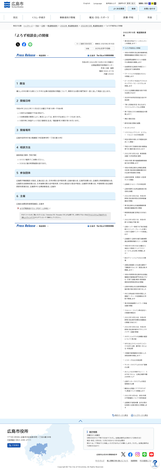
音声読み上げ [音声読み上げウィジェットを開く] (111, 3)
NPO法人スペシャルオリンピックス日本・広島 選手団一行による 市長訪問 (136, 346)
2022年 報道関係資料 (69, 26)
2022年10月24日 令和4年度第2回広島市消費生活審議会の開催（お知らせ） (135, 320)
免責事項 (134, 460)
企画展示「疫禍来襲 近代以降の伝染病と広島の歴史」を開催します (136, 405)
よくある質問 (118, 9)
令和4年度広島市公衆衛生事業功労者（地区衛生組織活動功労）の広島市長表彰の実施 (136, 170)
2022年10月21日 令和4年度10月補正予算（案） (135, 221)
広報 (43, 26)
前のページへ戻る (121, 415)
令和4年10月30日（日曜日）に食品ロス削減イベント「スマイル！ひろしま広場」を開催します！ (135, 249)
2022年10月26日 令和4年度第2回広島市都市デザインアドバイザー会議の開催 (136, 329)
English (86, 3)
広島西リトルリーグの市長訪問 (135, 184)
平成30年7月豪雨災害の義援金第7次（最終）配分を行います (136, 148)
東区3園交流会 (130, 118)
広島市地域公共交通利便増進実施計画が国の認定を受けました (136, 288)
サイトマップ (99, 460)
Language (97, 3)
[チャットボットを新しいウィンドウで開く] (155, 467)
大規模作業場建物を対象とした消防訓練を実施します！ (135, 354)
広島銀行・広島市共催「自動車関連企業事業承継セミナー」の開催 (136, 240)
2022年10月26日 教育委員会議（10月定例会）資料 (135, 155)
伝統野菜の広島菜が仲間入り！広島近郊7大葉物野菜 (135, 68)
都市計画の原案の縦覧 (132, 123)
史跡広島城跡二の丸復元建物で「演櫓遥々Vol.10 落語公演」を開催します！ (136, 267)
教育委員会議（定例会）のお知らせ (136, 214)
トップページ (28, 26)
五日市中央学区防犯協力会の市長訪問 (136, 99)
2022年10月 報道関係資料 (92, 26)
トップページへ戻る (140, 415)
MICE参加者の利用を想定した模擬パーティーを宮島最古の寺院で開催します (135, 296)
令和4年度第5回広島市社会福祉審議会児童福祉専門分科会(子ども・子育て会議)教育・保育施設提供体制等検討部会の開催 (136, 278)
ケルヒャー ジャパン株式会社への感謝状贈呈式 (136, 311)
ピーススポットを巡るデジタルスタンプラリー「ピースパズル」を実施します (136, 83)
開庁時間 (93, 432)
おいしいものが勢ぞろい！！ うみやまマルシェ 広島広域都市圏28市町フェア (136, 374)
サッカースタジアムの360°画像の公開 (136, 366)
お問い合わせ (149, 9)
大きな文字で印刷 (102, 48)
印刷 (87, 48)
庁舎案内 (15, 445)
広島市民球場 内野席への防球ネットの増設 (135, 178)
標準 (128, 3)
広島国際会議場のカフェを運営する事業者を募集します (135, 61)
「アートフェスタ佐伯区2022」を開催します (135, 75)
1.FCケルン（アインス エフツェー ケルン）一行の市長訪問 (136, 133)
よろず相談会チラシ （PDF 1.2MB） (35, 208)
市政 (37, 26)
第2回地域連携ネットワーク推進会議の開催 (136, 304)
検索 (134, 9)
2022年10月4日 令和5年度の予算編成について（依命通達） (136, 397)
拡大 (133, 3)
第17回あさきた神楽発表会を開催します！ (136, 113)
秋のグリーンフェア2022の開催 (135, 259)
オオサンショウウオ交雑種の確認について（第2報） (136, 338)
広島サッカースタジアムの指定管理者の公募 (135, 382)
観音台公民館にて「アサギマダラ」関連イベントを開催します (135, 390)
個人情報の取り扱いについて (117, 460)
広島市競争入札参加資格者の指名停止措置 (136, 190)
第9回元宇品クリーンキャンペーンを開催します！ (136, 42)
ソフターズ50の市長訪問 (133, 360)
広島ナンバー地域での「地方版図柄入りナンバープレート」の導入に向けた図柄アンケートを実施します (136, 230)
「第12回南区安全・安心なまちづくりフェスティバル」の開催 (135, 106)
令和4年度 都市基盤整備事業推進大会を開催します (136, 162)
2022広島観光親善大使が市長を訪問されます (136, 92)
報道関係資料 (53, 26)
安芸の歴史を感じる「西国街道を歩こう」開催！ (136, 141)
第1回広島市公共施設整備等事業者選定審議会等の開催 (135, 207)
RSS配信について (147, 460)
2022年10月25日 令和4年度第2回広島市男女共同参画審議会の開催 (135, 198)
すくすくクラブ (130, 128)
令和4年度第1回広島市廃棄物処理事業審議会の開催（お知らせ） (136, 54)
